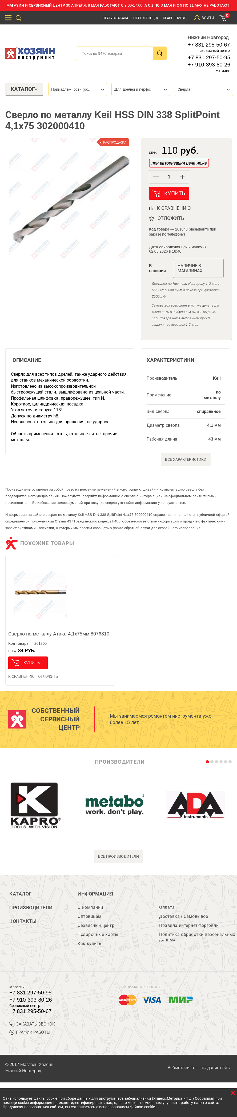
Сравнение (175, 18)
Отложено (145, 18)
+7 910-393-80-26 (209, 65)
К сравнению (21, 678)
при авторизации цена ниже (178, 163)
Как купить (89, 946)
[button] (182, 176)
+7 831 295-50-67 (209, 45)
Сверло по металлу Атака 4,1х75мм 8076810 (58, 635)
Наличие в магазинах (190, 270)
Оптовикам (90, 919)
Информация (95, 895)
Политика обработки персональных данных (197, 939)
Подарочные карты (98, 937)
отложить (171, 220)
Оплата (167, 910)
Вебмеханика (181, 1070)
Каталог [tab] (24, 89)
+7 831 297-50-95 (209, 57)
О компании (90, 910)
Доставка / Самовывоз (183, 919)
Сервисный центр (96, 928)
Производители (31, 910)
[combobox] (77, 89)
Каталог (20, 895)
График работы (29, 1034)
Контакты (23, 925)
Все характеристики (185, 461)
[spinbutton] (169, 177)
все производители (118, 858)
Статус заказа (115, 18)
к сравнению (174, 210)
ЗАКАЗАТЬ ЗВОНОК (32, 1026)
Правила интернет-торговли (189, 928)
